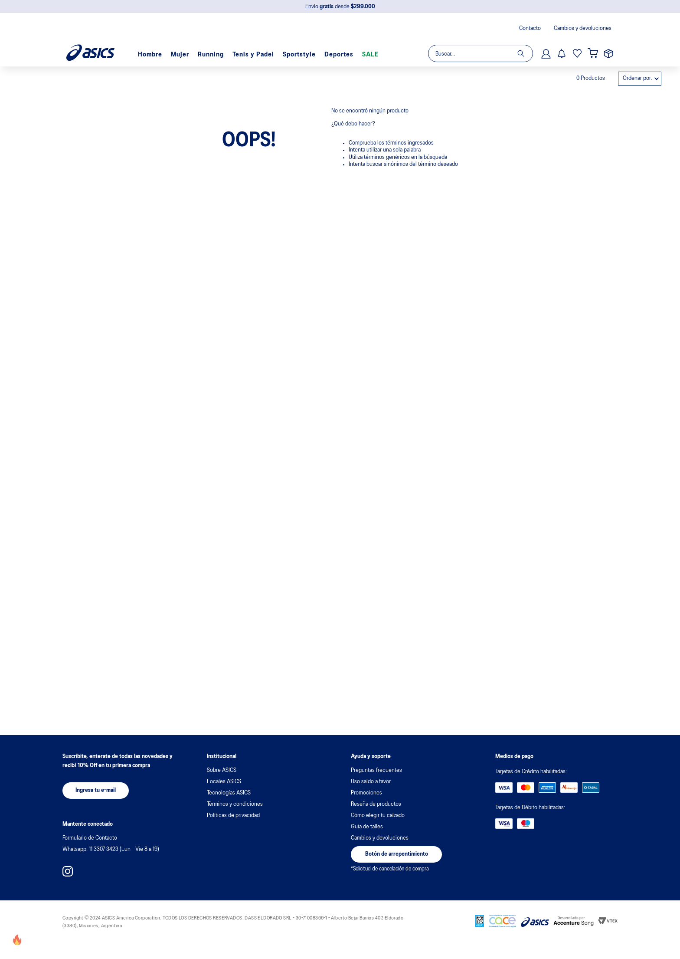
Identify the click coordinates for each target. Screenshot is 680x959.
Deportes (338, 40)
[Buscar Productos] (525, 38)
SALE (370, 40)
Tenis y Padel (253, 40)
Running (211, 40)
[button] (95, 790)
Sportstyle (299, 40)
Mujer (180, 40)
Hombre (150, 40)
